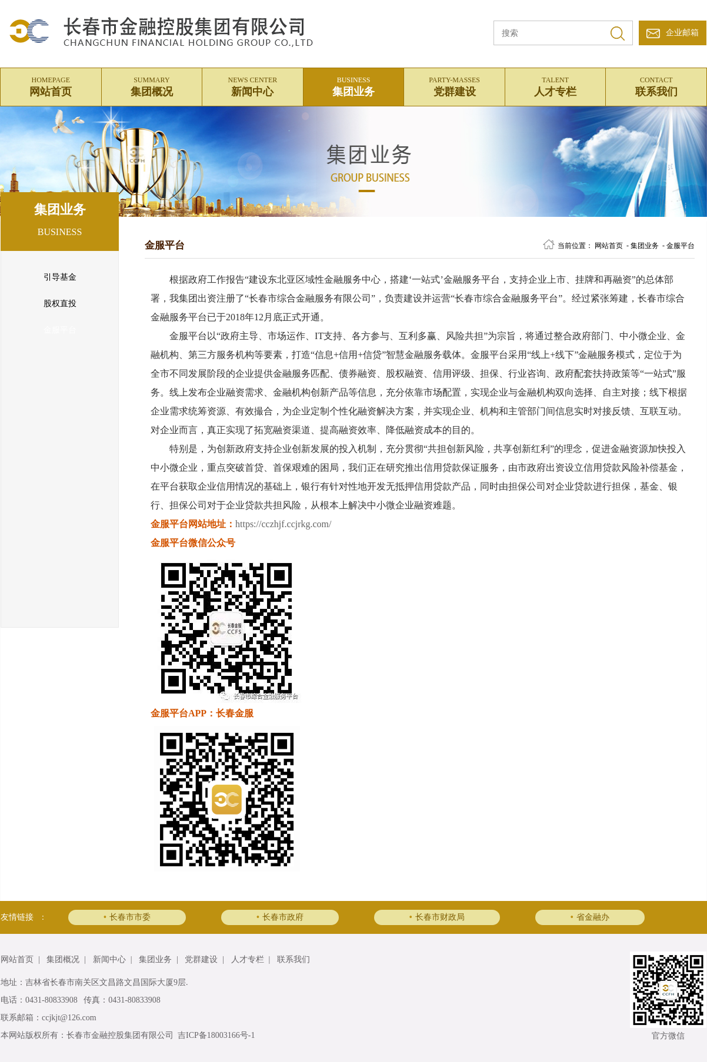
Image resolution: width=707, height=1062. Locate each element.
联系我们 (656, 85)
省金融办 (590, 917)
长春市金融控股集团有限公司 (120, 1035)
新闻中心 (252, 85)
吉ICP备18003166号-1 (216, 1035)
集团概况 (152, 85)
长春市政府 (280, 917)
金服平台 (60, 330)
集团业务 (354, 85)
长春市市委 (127, 917)
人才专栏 (555, 85)
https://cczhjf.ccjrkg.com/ (283, 524)
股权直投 (60, 303)
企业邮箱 (682, 32)
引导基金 (60, 277)
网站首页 (51, 85)
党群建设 (454, 85)
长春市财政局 (437, 917)
